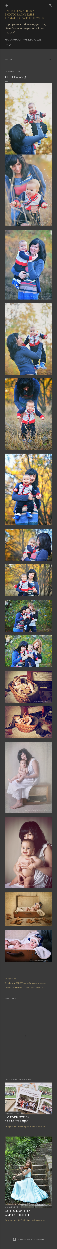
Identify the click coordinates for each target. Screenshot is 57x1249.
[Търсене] (50, 5)
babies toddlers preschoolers (17, 987)
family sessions (36, 987)
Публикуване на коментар (31, 1126)
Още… (38, 39)
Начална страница (19, 39)
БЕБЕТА (19, 983)
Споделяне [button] (10, 979)
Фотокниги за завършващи (17, 1119)
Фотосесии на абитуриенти (17, 1213)
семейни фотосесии (34, 983)
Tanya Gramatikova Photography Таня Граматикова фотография (25, 14)
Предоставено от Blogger (28, 1239)
